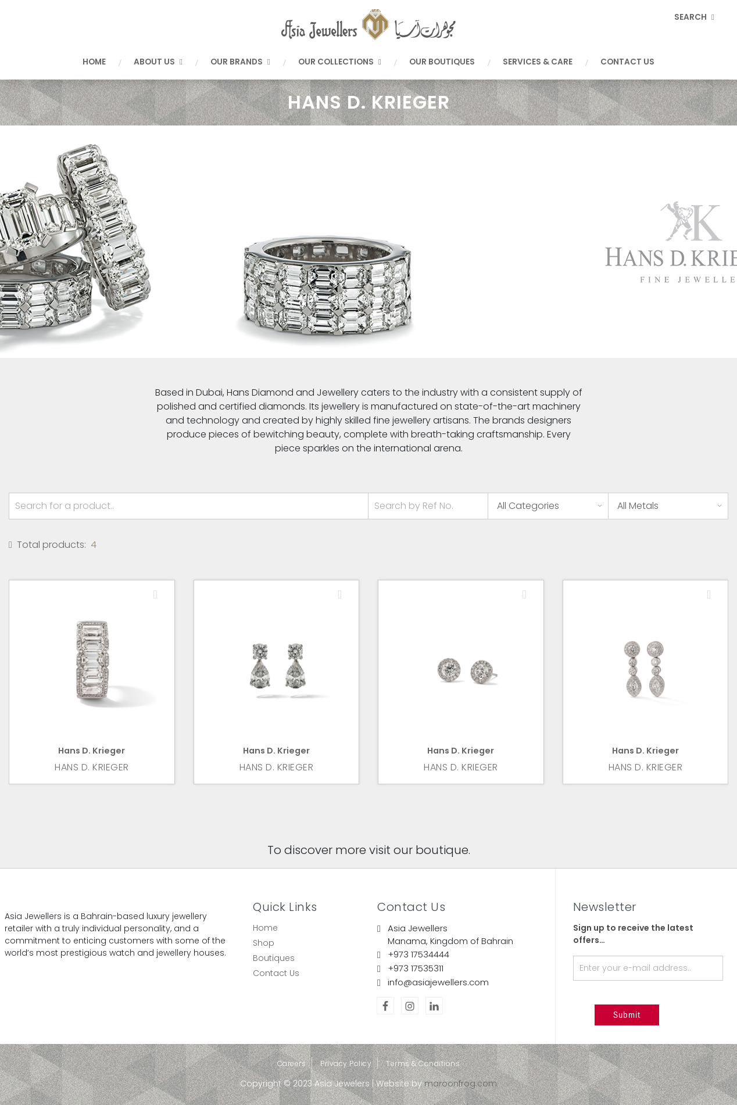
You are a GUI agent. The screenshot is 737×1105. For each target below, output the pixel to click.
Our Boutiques (442, 61)
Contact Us (627, 61)
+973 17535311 (415, 968)
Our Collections (339, 62)
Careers (291, 1063)
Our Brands (240, 62)
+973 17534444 (418, 954)
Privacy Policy (345, 1063)
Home (94, 61)
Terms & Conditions (423, 1063)
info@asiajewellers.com (438, 982)
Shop (263, 943)
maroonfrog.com (460, 1083)
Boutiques (274, 958)
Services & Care (538, 61)
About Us (158, 62)
